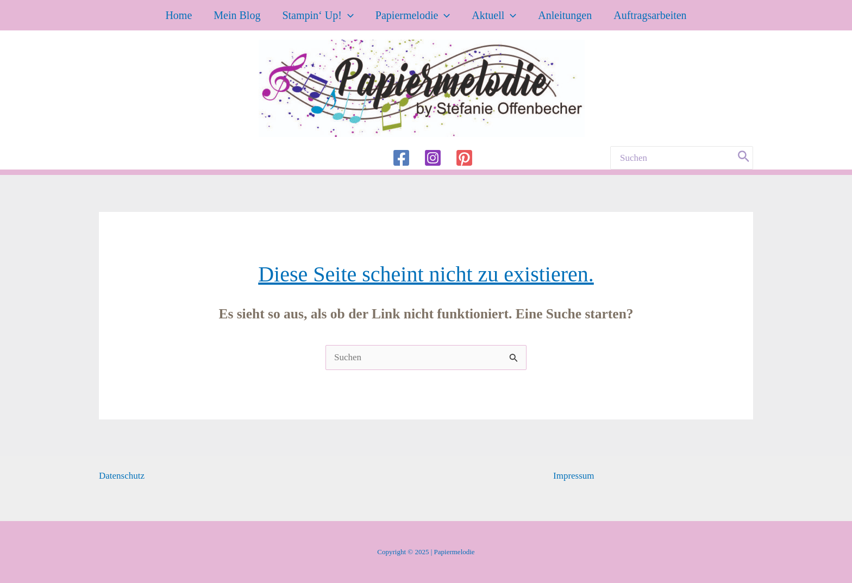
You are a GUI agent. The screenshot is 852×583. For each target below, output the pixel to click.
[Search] (744, 157)
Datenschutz (122, 476)
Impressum (573, 476)
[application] (348, 15)
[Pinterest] (464, 158)
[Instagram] (433, 158)
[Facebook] (401, 158)
